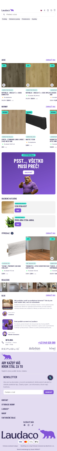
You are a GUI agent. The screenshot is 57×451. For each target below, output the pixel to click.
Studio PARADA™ (35, 449)
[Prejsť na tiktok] (32, 425)
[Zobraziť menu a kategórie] (54, 10)
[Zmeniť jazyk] (41, 10)
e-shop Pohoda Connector (36, 446)
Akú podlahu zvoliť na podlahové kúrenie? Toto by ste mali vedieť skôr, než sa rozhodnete (33, 301)
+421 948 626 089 (46, 342)
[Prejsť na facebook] (24, 425)
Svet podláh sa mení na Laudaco (25, 321)
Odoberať (48, 392)
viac (17, 210)
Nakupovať (28, 172)
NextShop (24, 446)
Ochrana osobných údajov (10, 446)
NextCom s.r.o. (50, 446)
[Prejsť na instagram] (28, 425)
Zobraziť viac (50, 60)
